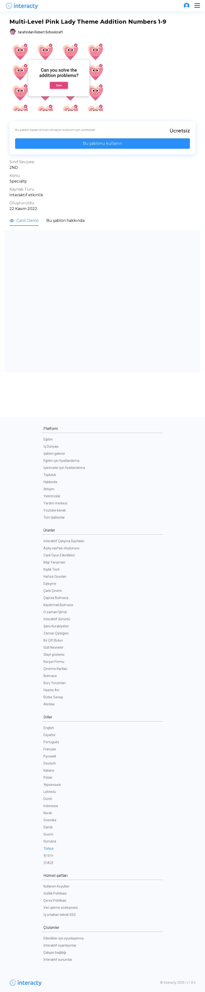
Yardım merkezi (55, 503)
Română (49, 841)
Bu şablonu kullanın (102, 143)
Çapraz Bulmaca (55, 598)
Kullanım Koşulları (56, 886)
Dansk (48, 827)
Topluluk (49, 475)
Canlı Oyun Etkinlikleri (59, 555)
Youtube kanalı (54, 510)
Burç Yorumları (54, 683)
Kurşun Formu (53, 662)
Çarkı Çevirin (52, 591)
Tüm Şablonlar (54, 517)
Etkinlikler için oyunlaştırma (63, 938)
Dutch (47, 799)
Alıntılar (49, 704)
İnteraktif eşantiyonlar (60, 945)
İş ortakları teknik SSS (59, 915)
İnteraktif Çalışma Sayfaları (63, 541)
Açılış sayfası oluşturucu (61, 548)
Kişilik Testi (51, 569)
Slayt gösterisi (53, 654)
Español (49, 735)
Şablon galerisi (54, 453)
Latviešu (49, 792)
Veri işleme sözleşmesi (60, 907)
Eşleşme (49, 584)
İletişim (48, 489)
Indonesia (50, 806)
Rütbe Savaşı (53, 697)
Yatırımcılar (51, 496)
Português (51, 742)
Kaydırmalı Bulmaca (58, 605)
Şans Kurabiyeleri (56, 626)
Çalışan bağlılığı (54, 952)
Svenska (49, 820)
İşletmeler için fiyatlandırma (64, 468)
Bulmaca (50, 676)
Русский (49, 756)
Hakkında (50, 482)
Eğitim (48, 439)
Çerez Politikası (54, 900)
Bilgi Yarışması (54, 562)
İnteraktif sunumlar (57, 959)
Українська (52, 785)
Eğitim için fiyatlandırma (61, 461)
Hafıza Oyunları (54, 576)
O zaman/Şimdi (55, 612)
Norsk (47, 813)
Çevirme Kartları (55, 669)
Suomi (48, 834)
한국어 (48, 855)
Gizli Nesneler (53, 647)
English (48, 728)
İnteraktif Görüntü (56, 619)
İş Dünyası (51, 446)
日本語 (48, 863)
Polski (47, 777)
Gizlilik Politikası (55, 893)
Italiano (48, 770)
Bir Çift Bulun (53, 640)
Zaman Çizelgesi (55, 633)
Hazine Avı (51, 690)
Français (49, 749)
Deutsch (49, 763)
